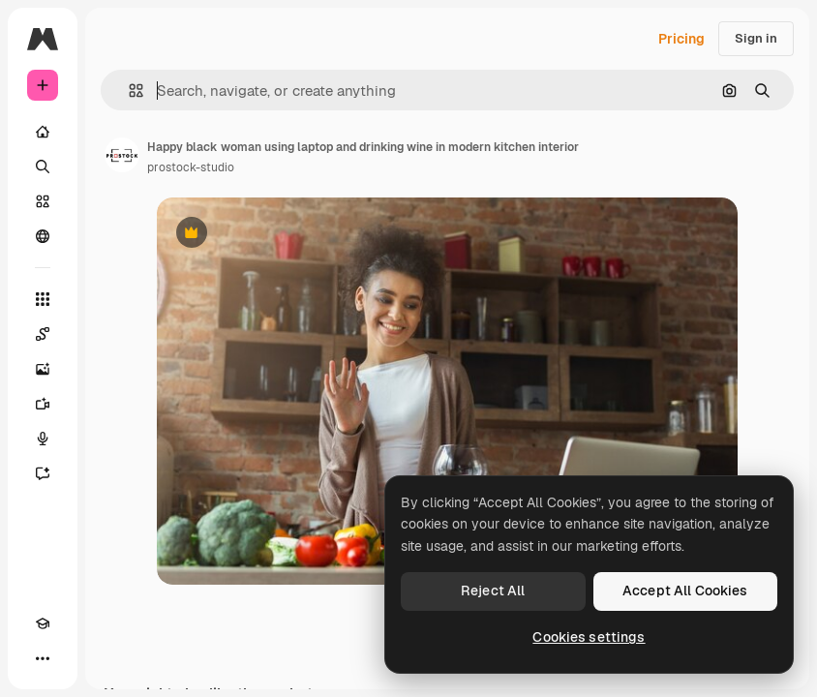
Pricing (681, 38)
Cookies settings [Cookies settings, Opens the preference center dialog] (588, 637)
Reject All (493, 590)
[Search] (42, 166)
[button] (128, 90)
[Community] (42, 236)
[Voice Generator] (42, 438)
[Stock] (42, 201)
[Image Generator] (42, 368)
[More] (42, 658)
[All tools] (42, 299)
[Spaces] (42, 333)
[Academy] (42, 623)
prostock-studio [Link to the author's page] (190, 167)
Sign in (756, 38)
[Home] (42, 131)
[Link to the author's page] (122, 154)
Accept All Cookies (685, 590)
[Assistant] (42, 473)
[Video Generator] (42, 403)
